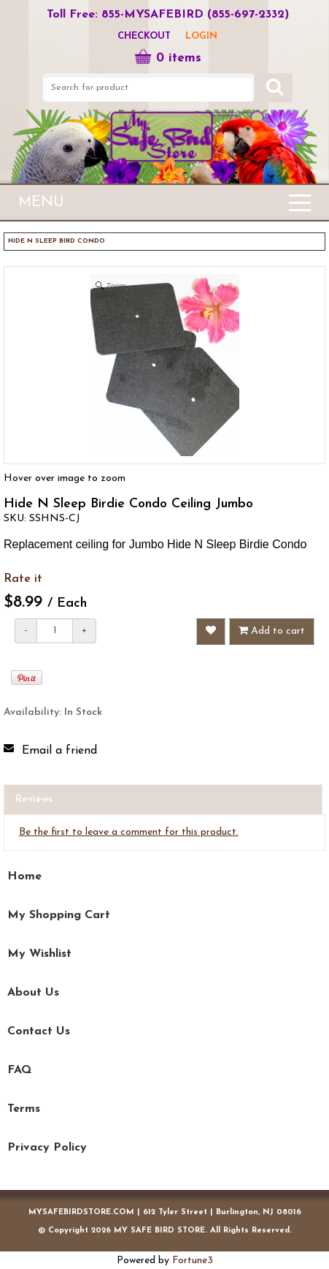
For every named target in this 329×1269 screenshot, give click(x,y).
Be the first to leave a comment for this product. (129, 832)
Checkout (144, 36)
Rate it (23, 579)
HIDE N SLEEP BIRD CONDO (56, 241)
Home (24, 876)
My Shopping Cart (58, 915)
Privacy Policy (47, 1148)
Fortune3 (192, 1260)
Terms (23, 1109)
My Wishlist (39, 954)
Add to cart (272, 631)
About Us (33, 993)
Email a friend (59, 751)
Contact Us (38, 1031)
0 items (167, 58)
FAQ (19, 1070)
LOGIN (201, 36)
